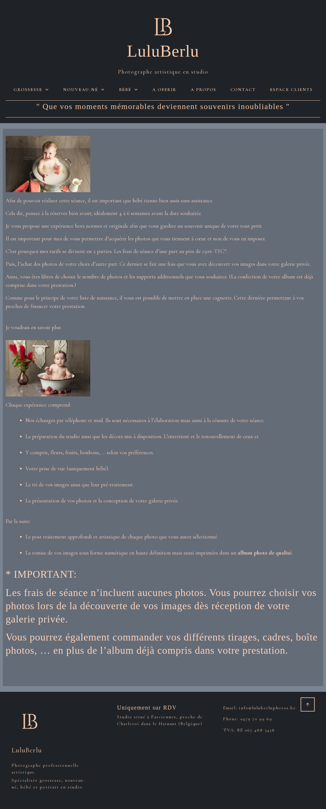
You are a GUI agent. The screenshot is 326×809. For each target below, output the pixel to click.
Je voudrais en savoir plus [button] (33, 327)
